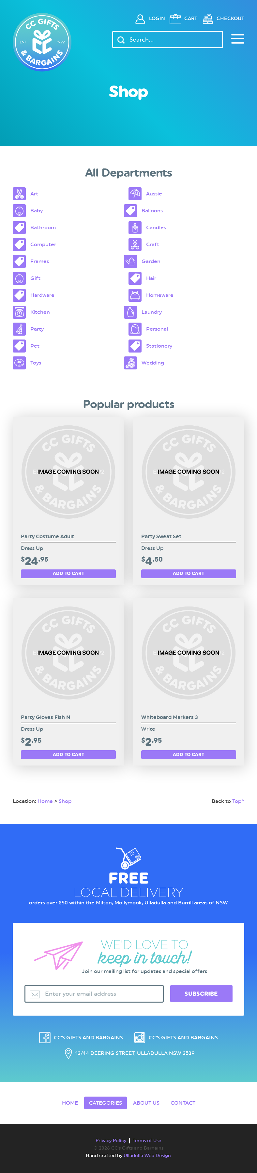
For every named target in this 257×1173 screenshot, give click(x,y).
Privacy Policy (111, 1140)
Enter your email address (80, 993)
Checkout (230, 18)
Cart (190, 18)
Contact (183, 1103)
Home (45, 801)
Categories (105, 1103)
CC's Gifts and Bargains (88, 1037)
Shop (65, 801)
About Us (146, 1103)
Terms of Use (147, 1140)
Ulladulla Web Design (147, 1155)
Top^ (238, 801)
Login (157, 18)
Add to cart (68, 573)
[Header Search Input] (167, 39)
